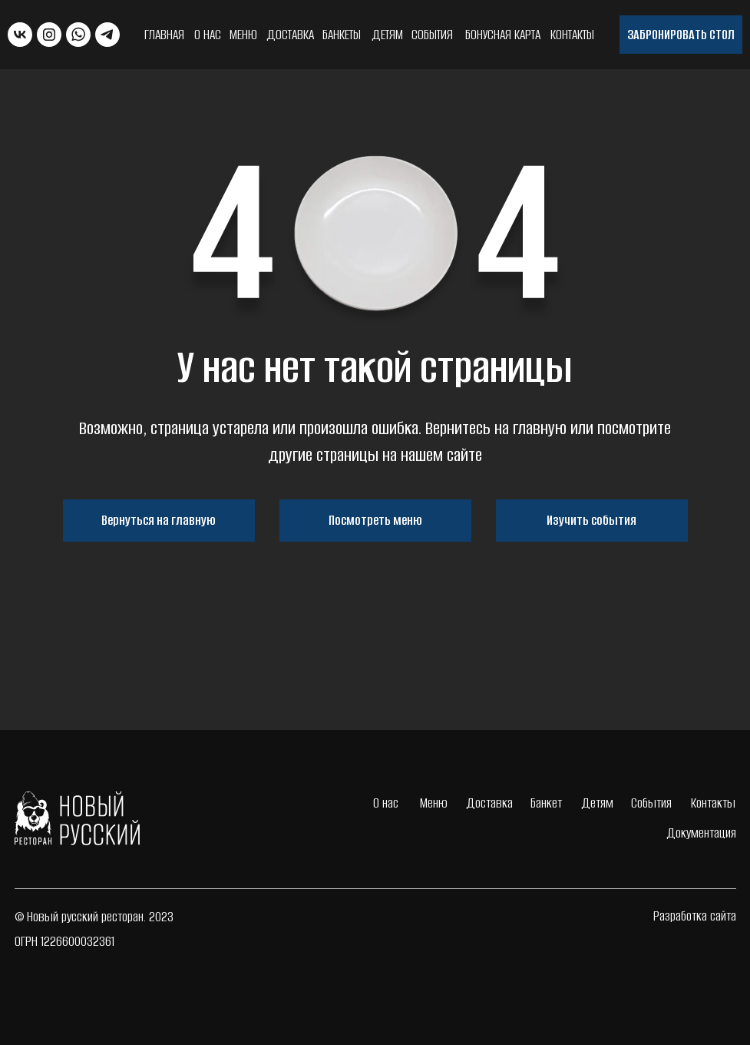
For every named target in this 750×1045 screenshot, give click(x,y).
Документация (701, 833)
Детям (387, 34)
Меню (243, 34)
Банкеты (341, 34)
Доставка (290, 34)
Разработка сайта (694, 916)
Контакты (572, 34)
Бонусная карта (502, 34)
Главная (164, 34)
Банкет (546, 803)
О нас (207, 34)
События (432, 34)
